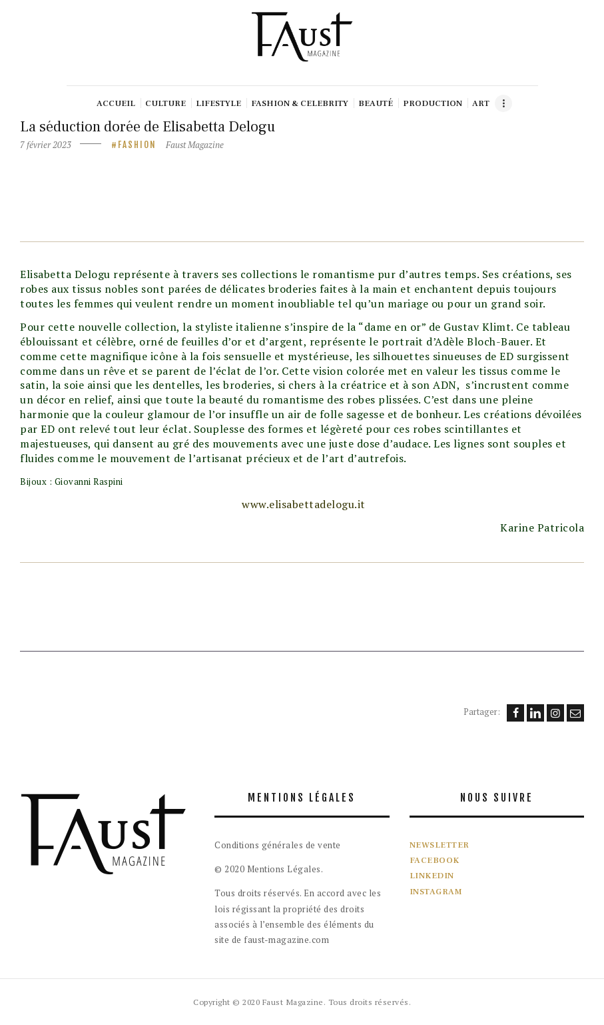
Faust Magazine (195, 145)
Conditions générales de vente (277, 845)
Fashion (137, 144)
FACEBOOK (434, 860)
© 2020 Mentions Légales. (268, 869)
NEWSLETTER (439, 845)
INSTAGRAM (436, 891)
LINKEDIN (432, 875)
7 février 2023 (45, 145)
